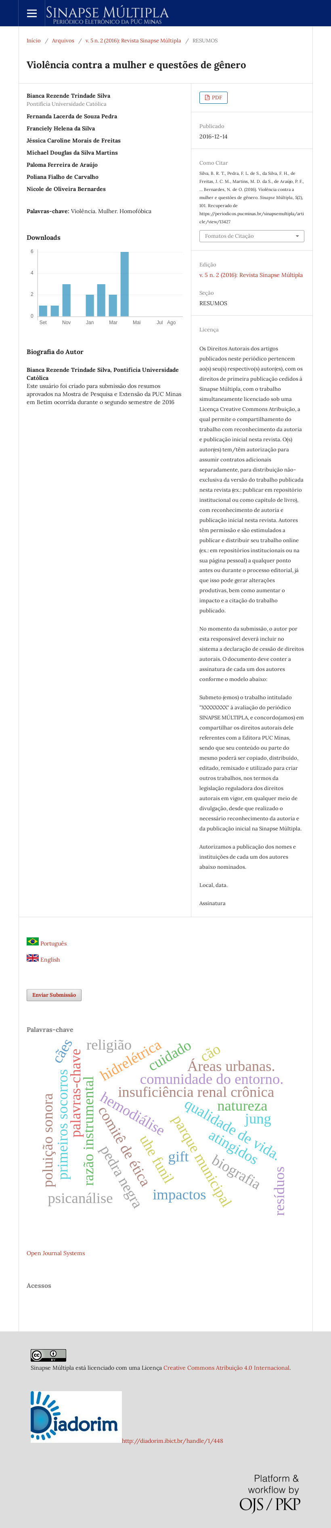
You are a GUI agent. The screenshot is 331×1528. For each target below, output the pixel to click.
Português (47, 943)
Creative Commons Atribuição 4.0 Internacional (226, 1367)
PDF (216, 97)
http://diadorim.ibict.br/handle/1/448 (172, 1440)
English (43, 959)
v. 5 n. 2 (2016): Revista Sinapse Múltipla (133, 40)
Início (34, 40)
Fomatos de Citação (229, 236)
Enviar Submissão (54, 994)
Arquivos (63, 40)
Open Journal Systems (56, 1253)
